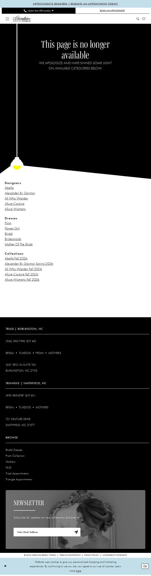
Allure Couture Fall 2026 (21, 275)
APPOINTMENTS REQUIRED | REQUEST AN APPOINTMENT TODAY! (76, 3)
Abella (9, 188)
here (78, 572)
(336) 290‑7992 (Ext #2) (21, 341)
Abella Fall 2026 (16, 259)
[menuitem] (39, 11)
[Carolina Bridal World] (22, 19)
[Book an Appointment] (112, 11)
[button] (7, 19)
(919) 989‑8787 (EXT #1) (20, 396)
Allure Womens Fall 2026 (22, 280)
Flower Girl (12, 229)
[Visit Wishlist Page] (144, 19)
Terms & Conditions (70, 556)
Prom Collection (15, 456)
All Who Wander (16, 199)
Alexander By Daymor (20, 193)
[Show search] (138, 19)
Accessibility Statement (115, 556)
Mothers (54, 353)
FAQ (8, 468)
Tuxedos (25, 353)
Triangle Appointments (19, 479)
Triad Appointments (17, 474)
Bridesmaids (13, 239)
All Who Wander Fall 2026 (23, 269)
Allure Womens (15, 209)
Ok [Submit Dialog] (144, 567)
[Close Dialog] (5, 567)
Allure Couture (14, 204)
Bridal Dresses (14, 450)
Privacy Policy (91, 556)
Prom (8, 223)
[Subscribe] (75, 533)
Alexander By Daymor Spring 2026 (29, 264)
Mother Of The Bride (19, 245)
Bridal (9, 234)
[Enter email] (47, 533)
